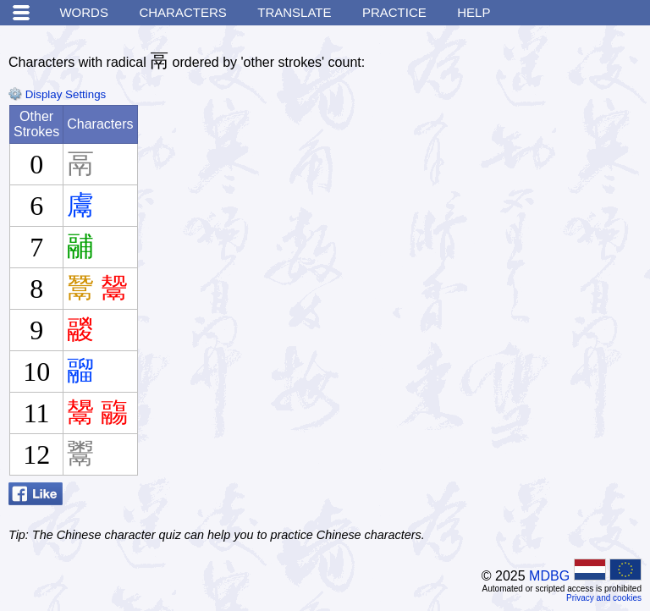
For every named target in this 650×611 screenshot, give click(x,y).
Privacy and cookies (604, 598)
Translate (294, 12)
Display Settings (57, 94)
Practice (394, 12)
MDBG (549, 576)
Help (473, 12)
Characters (182, 12)
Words (83, 12)
